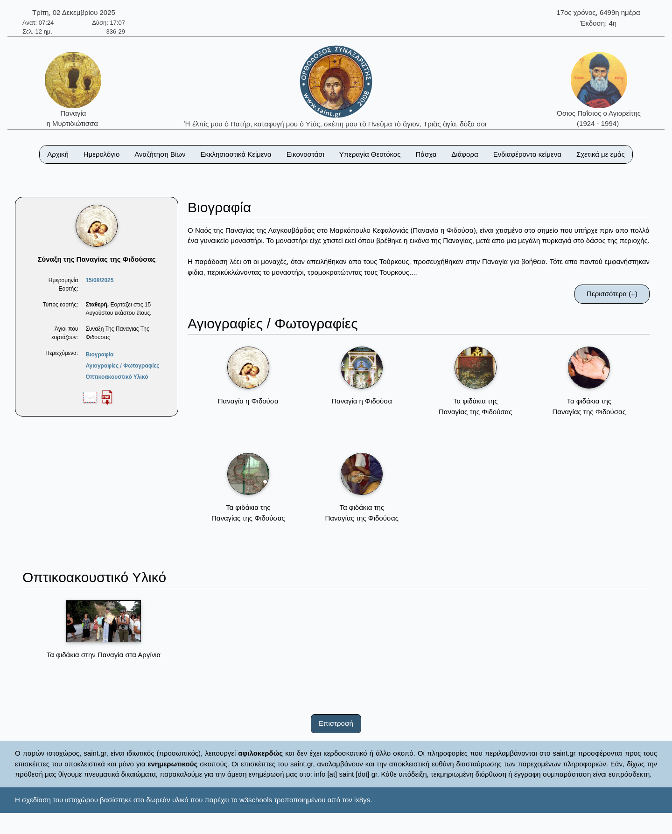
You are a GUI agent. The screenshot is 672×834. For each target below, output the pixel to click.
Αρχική (58, 154)
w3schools (255, 800)
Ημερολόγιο (102, 154)
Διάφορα (464, 154)
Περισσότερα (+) (612, 294)
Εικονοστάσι (305, 154)
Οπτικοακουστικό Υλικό (116, 377)
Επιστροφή (336, 723)
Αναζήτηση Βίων (159, 154)
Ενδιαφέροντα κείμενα (527, 154)
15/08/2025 (99, 280)
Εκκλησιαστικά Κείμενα (235, 154)
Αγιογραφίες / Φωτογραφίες (122, 365)
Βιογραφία (99, 354)
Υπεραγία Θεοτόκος (370, 154)
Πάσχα (425, 154)
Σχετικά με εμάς (600, 154)
